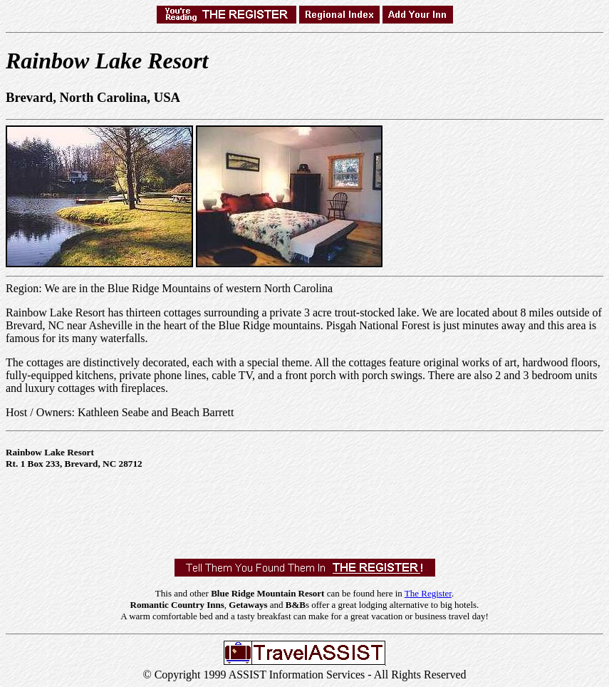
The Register (428, 593)
